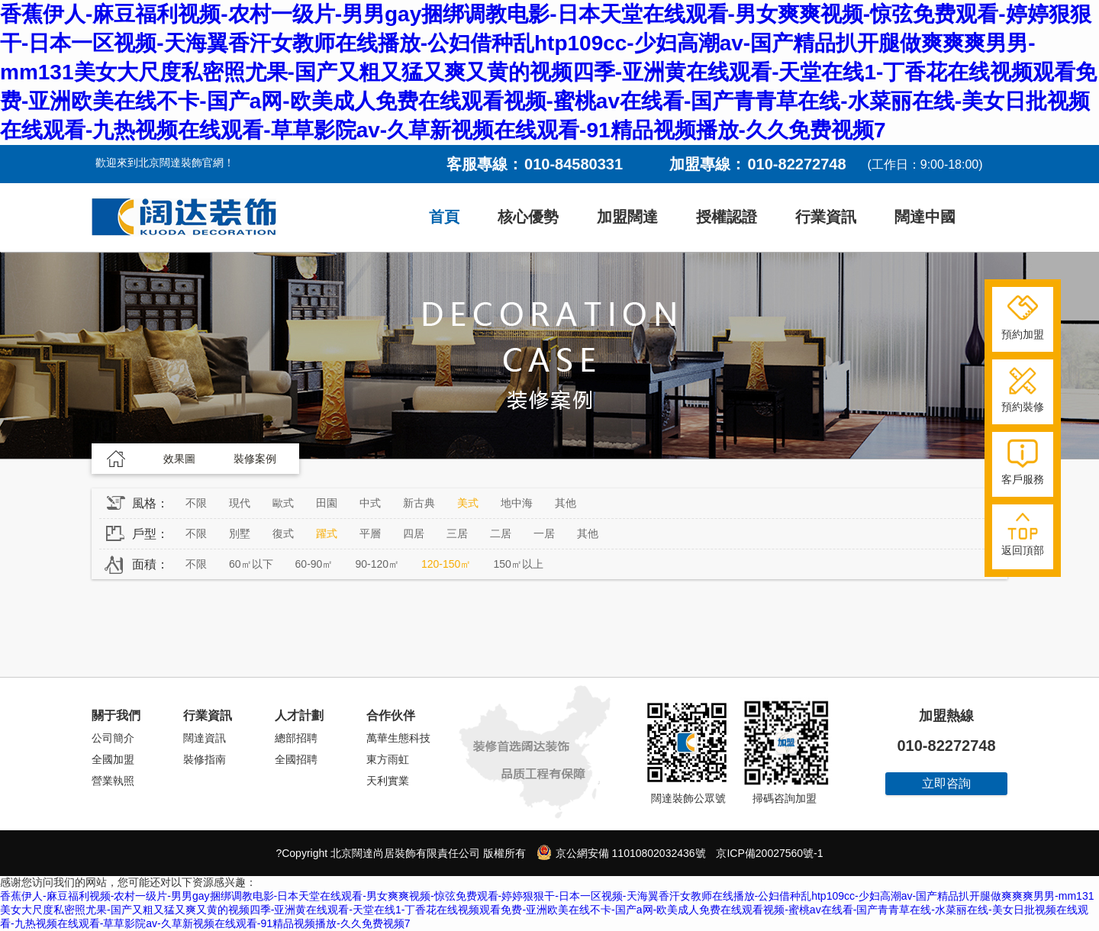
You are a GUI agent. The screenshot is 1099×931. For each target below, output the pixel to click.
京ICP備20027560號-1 (769, 853)
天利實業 (387, 781)
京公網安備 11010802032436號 (621, 852)
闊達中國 (925, 216)
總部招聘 (296, 738)
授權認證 (726, 216)
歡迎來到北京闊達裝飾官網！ (164, 162)
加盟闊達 (627, 216)
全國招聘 (296, 759)
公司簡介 (113, 738)
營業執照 (113, 781)
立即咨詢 (946, 783)
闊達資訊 (204, 738)
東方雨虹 (387, 759)
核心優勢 (528, 216)
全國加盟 (113, 759)
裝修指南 (204, 759)
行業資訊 (825, 216)
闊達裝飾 (184, 217)
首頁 (444, 216)
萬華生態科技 (398, 738)
